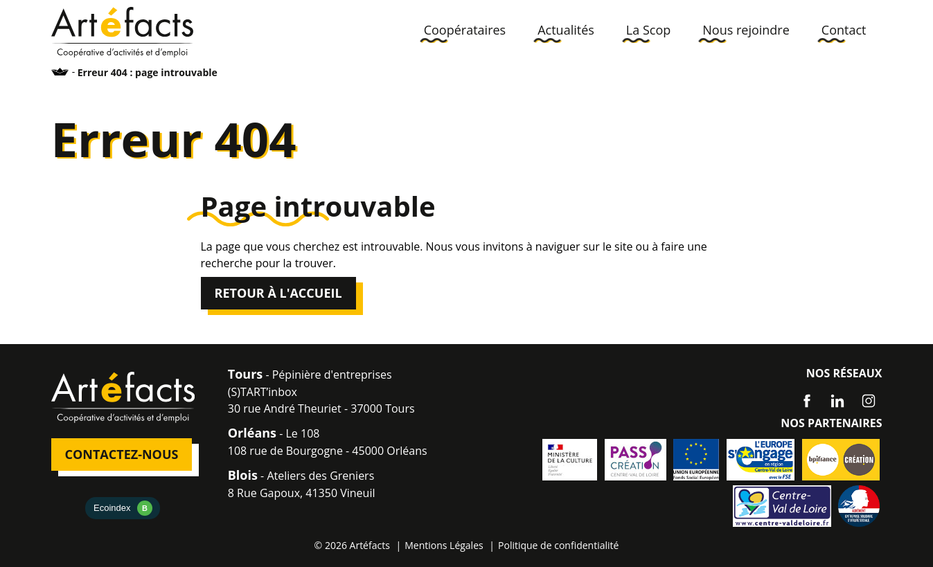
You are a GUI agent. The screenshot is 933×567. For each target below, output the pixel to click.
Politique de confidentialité (558, 545)
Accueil (60, 71)
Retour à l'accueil (278, 293)
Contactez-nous (122, 454)
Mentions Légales (444, 545)
